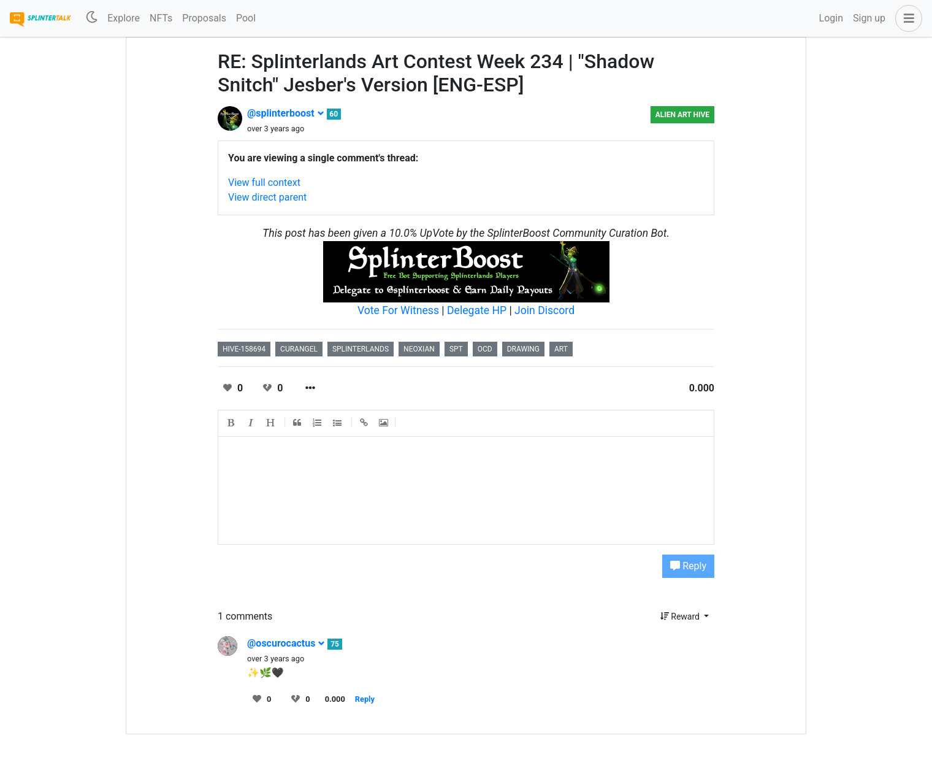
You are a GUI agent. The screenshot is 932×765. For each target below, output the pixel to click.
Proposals (204, 18)
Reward (681, 616)
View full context (264, 182)
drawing (523, 349)
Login (831, 18)
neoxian (419, 349)
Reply (688, 566)
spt (456, 349)
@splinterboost (285, 113)
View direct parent (267, 197)
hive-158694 (244, 349)
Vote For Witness (399, 310)
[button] (906, 18)
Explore (123, 18)
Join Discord (544, 310)
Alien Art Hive (682, 114)
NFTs (161, 18)
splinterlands (360, 349)
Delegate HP (476, 310)
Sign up (869, 18)
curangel (299, 349)
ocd (485, 349)
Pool (246, 18)
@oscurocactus (286, 643)
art (561, 349)
